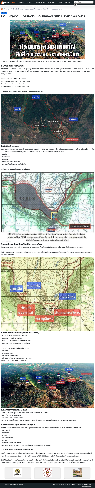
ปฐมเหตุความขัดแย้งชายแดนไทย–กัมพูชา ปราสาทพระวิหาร (43, 9)
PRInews (67, 2)
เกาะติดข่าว (30, 2)
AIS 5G (19, 6)
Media (60, 2)
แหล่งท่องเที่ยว (52, 2)
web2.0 (46, 6)
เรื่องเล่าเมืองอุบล (40, 2)
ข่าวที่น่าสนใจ (21, 2)
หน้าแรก (7, 9)
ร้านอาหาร (27, 6)
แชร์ (4, 13)
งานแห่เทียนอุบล (36, 6)
